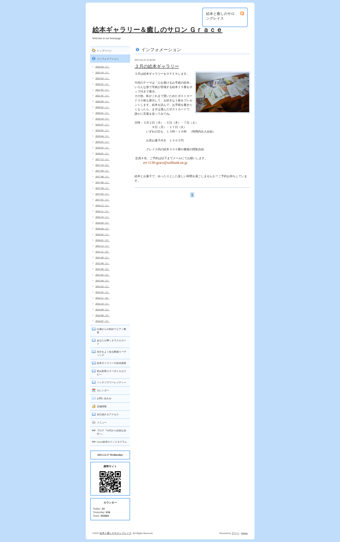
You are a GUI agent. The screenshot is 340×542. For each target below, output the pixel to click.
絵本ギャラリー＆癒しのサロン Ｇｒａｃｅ (157, 29)
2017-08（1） (102, 176)
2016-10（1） (102, 217)
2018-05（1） (102, 147)
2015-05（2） (102, 274)
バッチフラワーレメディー (111, 382)
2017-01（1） (102, 199)
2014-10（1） (102, 303)
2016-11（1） (102, 211)
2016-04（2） (102, 228)
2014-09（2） (102, 309)
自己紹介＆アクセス (108, 414)
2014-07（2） (102, 321)
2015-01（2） (102, 292)
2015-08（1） (102, 263)
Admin (244, 533)
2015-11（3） (102, 251)
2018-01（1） (102, 153)
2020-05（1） (102, 107)
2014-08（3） (102, 315)
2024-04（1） (102, 66)
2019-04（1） (102, 136)
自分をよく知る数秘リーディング (111, 353)
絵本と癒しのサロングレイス (115, 533)
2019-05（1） (102, 130)
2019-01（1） (102, 142)
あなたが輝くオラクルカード (111, 342)
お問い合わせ (104, 398)
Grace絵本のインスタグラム (112, 441)
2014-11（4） (102, 298)
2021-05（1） (102, 89)
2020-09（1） (102, 101)
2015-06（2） (102, 269)
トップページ (104, 50)
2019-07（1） (102, 124)
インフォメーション (108, 58)
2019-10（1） (102, 118)
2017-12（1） (102, 159)
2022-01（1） (102, 84)
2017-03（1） (102, 194)
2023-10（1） (102, 72)
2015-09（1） (102, 257)
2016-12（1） (102, 205)
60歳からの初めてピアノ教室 (111, 331)
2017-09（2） (102, 170)
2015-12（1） (102, 246)
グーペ (235, 533)
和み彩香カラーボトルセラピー (111, 373)
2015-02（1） (102, 286)
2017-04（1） (102, 188)
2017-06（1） (102, 182)
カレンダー (103, 390)
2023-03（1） (102, 78)
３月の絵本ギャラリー (157, 66)
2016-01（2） (102, 240)
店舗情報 (102, 406)
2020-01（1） (102, 113)
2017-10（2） (102, 165)
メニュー (102, 422)
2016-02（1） (102, 234)
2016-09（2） (102, 222)
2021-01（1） (102, 95)
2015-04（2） (102, 280)
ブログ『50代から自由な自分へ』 (111, 432)
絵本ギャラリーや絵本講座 (111, 363)
